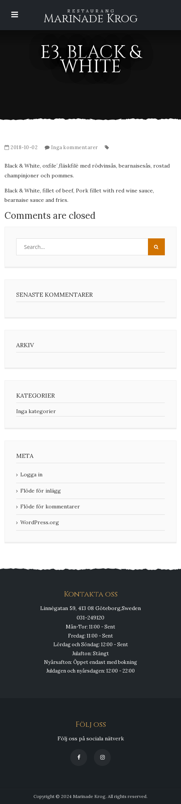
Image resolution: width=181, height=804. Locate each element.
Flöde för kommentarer (50, 506)
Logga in (31, 474)
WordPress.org (39, 522)
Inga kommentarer (74, 147)
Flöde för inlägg (40, 490)
